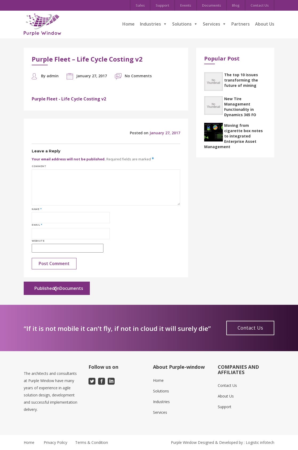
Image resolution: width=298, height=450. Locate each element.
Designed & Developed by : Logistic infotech (236, 442)
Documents (211, 5)
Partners (240, 24)
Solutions (182, 24)
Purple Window (184, 442)
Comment (39, 166)
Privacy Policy (55, 442)
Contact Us (260, 5)
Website (38, 241)
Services (211, 24)
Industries (150, 24)
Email (37, 225)
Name (37, 209)
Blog (236, 5)
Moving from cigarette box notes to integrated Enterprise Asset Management (233, 136)
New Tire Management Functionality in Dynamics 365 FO (240, 106)
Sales (140, 5)
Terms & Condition (91, 442)
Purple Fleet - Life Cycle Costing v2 (69, 99)
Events (185, 5)
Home (128, 24)
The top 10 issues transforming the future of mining (241, 80)
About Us (264, 24)
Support (162, 5)
